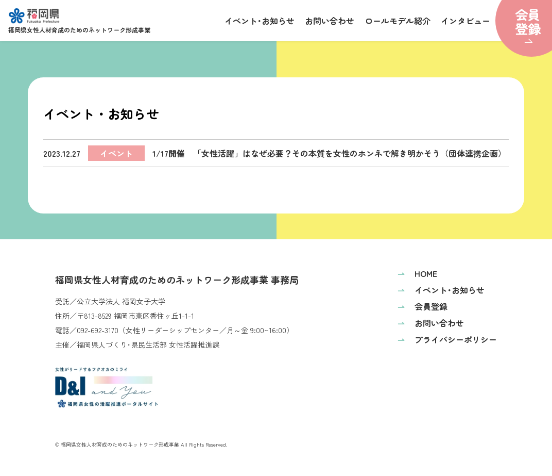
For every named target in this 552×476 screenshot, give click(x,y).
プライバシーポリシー (447, 339)
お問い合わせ (329, 20)
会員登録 (422, 306)
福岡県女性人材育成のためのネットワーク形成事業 (79, 21)
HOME (417, 273)
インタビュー (465, 20)
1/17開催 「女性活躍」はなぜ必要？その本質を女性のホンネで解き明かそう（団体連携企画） (276, 153)
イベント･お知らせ (260, 20)
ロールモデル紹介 (397, 20)
